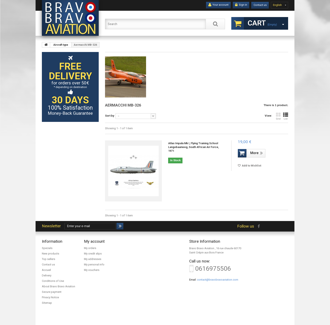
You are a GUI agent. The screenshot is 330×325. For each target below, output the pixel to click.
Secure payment (51, 291)
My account (94, 241)
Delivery (46, 275)
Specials (47, 248)
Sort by (109, 115)
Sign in (241, 5)
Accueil (46, 270)
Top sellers (48, 259)
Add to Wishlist (251, 165)
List (285, 116)
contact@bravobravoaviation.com (217, 279)
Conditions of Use (53, 280)
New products (50, 253)
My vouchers (91, 270)
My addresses (92, 259)
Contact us (260, 5)
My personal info (94, 264)
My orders (90, 248)
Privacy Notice (50, 297)
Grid (278, 116)
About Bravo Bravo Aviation (58, 286)
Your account (218, 5)
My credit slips (93, 253)
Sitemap (47, 302)
